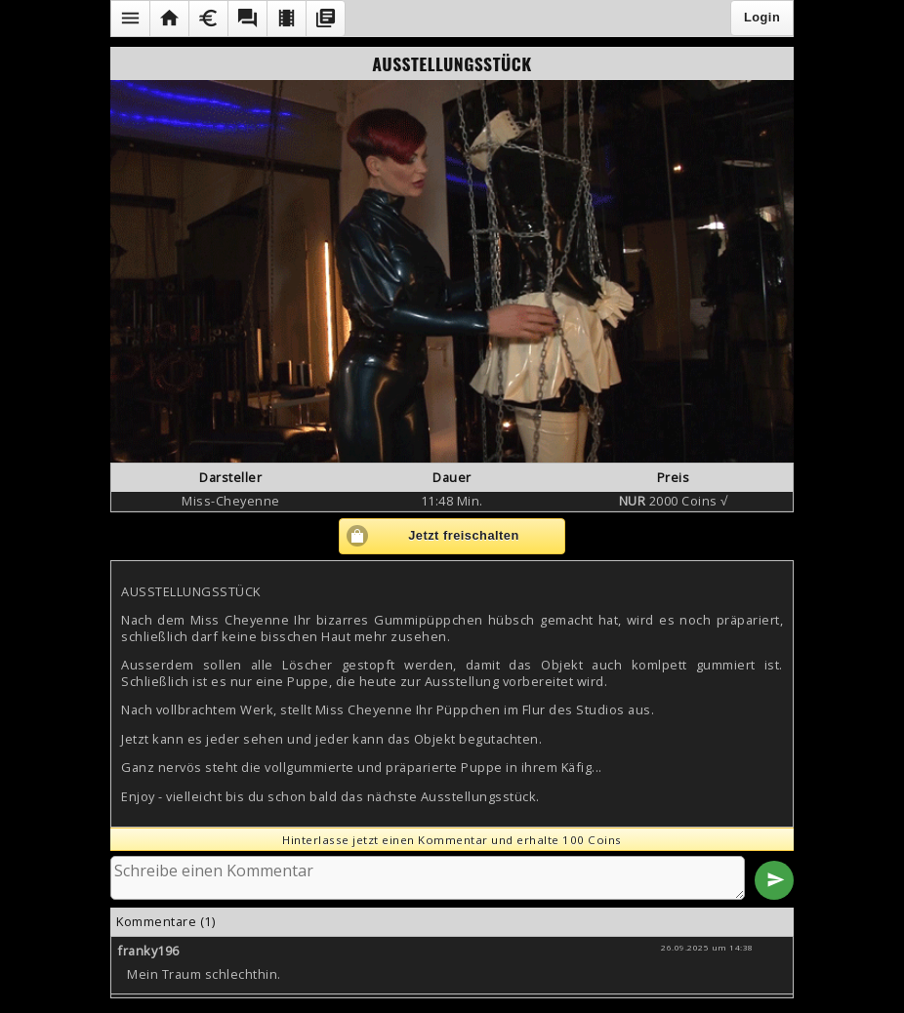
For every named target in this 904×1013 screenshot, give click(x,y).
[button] (129, 18)
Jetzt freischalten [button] (463, 535)
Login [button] (762, 17)
